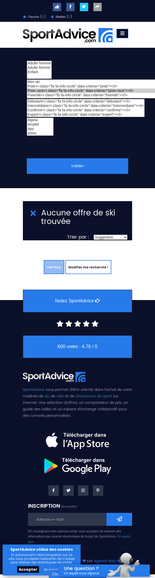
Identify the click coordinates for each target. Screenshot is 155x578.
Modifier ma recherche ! (88, 267)
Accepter (28, 569)
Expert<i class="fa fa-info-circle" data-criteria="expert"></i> (85, 114)
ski (46, 396)
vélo (60, 396)
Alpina (40, 120)
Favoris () (34, 17)
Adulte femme (39, 67)
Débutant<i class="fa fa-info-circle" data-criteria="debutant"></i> (85, 101)
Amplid (40, 124)
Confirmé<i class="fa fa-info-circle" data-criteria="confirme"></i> (85, 110)
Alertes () (61, 17)
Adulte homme (39, 63)
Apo (40, 129)
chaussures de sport (93, 396)
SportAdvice (33, 390)
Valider (77, 166)
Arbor (40, 133)
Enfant (39, 72)
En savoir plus (55, 569)
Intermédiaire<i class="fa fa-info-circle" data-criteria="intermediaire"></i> (85, 106)
